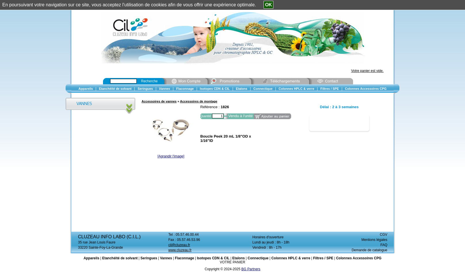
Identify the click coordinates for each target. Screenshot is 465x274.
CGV (383, 235)
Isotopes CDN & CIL (213, 258)
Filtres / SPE (323, 258)
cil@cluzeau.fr (179, 245)
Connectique (257, 258)
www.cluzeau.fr (180, 250)
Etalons (238, 258)
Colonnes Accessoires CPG (359, 258)
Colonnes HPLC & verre (290, 258)
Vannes (166, 258)
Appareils (91, 258)
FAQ (383, 245)
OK (268, 4)
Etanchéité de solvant (120, 258)
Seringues (148, 258)
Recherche (149, 81)
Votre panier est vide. (367, 71)
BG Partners (250, 269)
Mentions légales (374, 240)
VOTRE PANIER (232, 262)
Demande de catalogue (369, 250)
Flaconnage (184, 258)
